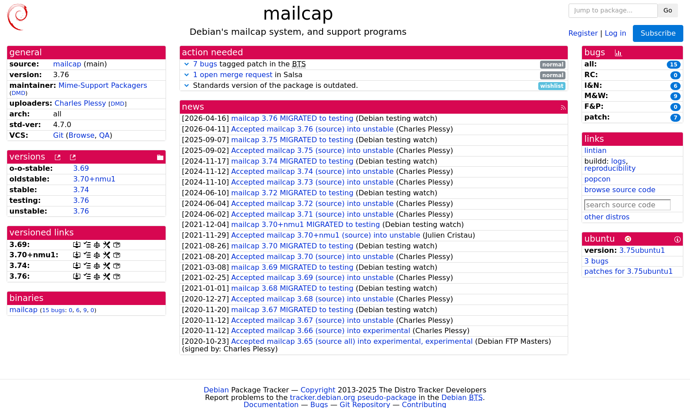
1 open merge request (233, 74)
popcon (597, 179)
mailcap (67, 64)
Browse (82, 135)
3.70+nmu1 (94, 179)
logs (618, 161)
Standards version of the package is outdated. (374, 86)
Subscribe (658, 33)
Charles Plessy (80, 103)
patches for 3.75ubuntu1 (628, 271)
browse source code (619, 189)
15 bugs (53, 310)
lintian (595, 150)
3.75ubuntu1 (642, 250)
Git (58, 135)
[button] (186, 64)
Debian (216, 390)
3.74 (81, 189)
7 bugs (205, 64)
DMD (18, 93)
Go (668, 10)
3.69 (81, 168)
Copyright (317, 390)
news (193, 107)
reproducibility (610, 168)
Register (583, 33)
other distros (606, 217)
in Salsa (374, 75)
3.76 (81, 200)
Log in (615, 33)
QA (104, 135)
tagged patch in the (374, 64)
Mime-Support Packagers (102, 85)
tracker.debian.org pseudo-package (353, 397)
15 (674, 65)
